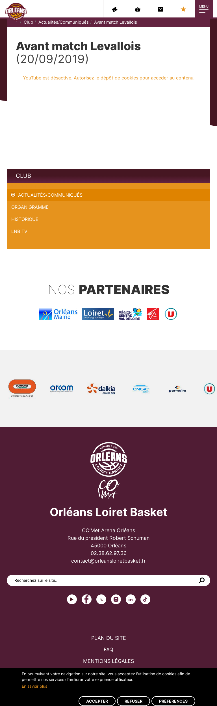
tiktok (145, 599)
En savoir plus (34, 686)
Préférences (173, 701)
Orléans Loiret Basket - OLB (16, 11)
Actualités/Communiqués (63, 22)
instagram (116, 599)
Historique (24, 219)
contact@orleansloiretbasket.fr (108, 561)
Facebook (87, 599)
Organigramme (30, 207)
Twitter (101, 599)
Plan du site (108, 638)
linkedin (131, 599)
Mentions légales (108, 661)
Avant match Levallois (115, 22)
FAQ (108, 649)
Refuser (133, 701)
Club (28, 22)
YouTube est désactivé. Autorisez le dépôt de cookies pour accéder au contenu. (108, 78)
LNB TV (19, 231)
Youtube (72, 599)
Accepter (97, 701)
